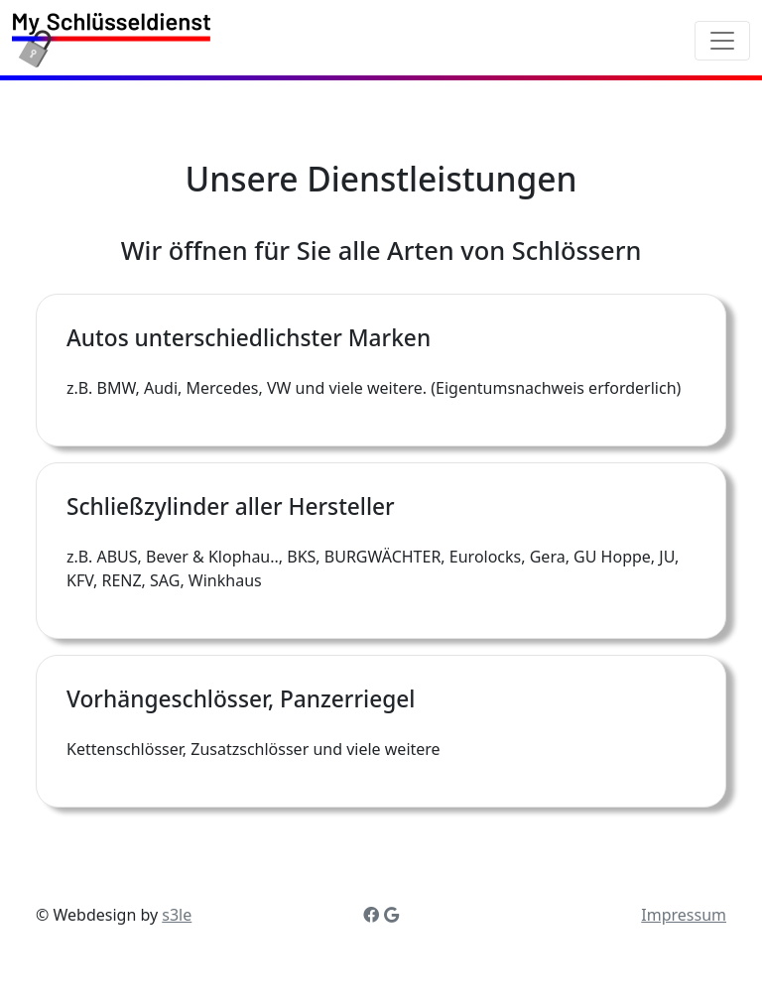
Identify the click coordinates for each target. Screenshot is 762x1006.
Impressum (683, 915)
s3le (176, 915)
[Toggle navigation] (722, 41)
